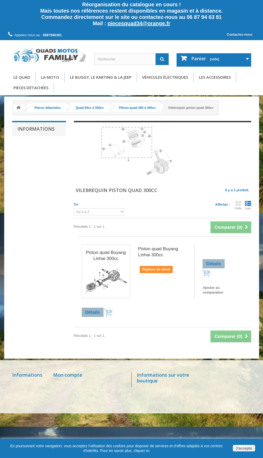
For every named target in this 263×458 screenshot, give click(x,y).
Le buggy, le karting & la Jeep (100, 77)
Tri (76, 204)
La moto (50, 77)
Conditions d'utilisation (38, 166)
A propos (28, 174)
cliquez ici (141, 451)
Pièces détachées (30, 87)
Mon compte (67, 375)
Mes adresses (65, 404)
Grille (238, 205)
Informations (36, 129)
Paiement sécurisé (35, 182)
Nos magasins (24, 383)
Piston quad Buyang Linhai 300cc (106, 255)
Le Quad (21, 77)
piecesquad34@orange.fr (139, 23)
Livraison (28, 151)
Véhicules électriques (165, 77)
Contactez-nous (239, 34)
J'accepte (244, 448)
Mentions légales (34, 159)
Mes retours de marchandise (78, 390)
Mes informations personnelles (79, 411)
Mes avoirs (62, 397)
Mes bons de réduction (73, 419)
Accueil (27, 143)
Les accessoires (215, 77)
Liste (248, 205)
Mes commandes (68, 383)
